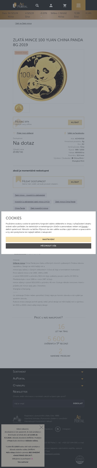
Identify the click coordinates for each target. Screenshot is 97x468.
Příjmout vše (48, 246)
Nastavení (49, 239)
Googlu (84, 226)
